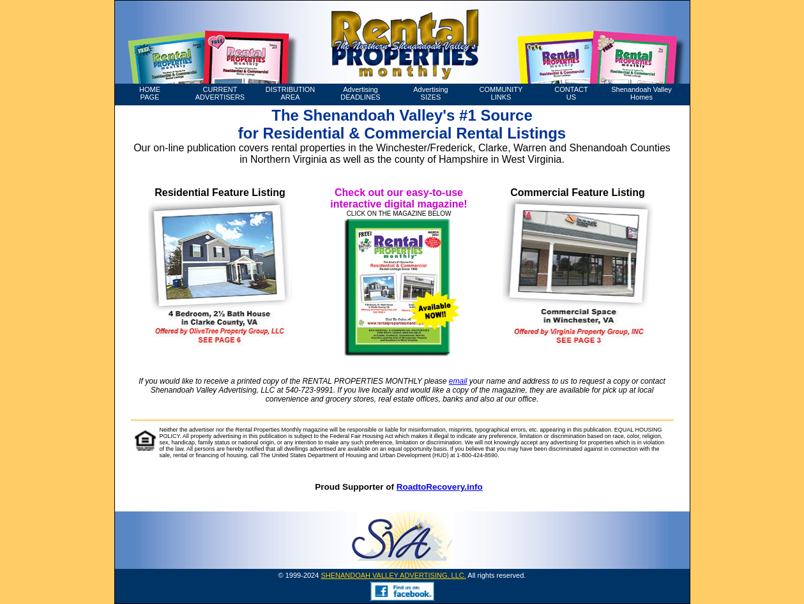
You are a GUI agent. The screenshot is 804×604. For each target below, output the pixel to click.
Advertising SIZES (430, 93)
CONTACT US (571, 93)
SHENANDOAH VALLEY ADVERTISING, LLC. (393, 575)
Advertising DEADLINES (360, 93)
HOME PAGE (149, 93)
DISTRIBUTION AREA (290, 93)
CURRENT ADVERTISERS (220, 93)
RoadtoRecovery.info (440, 487)
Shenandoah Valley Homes (641, 93)
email (458, 381)
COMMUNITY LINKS (501, 93)
